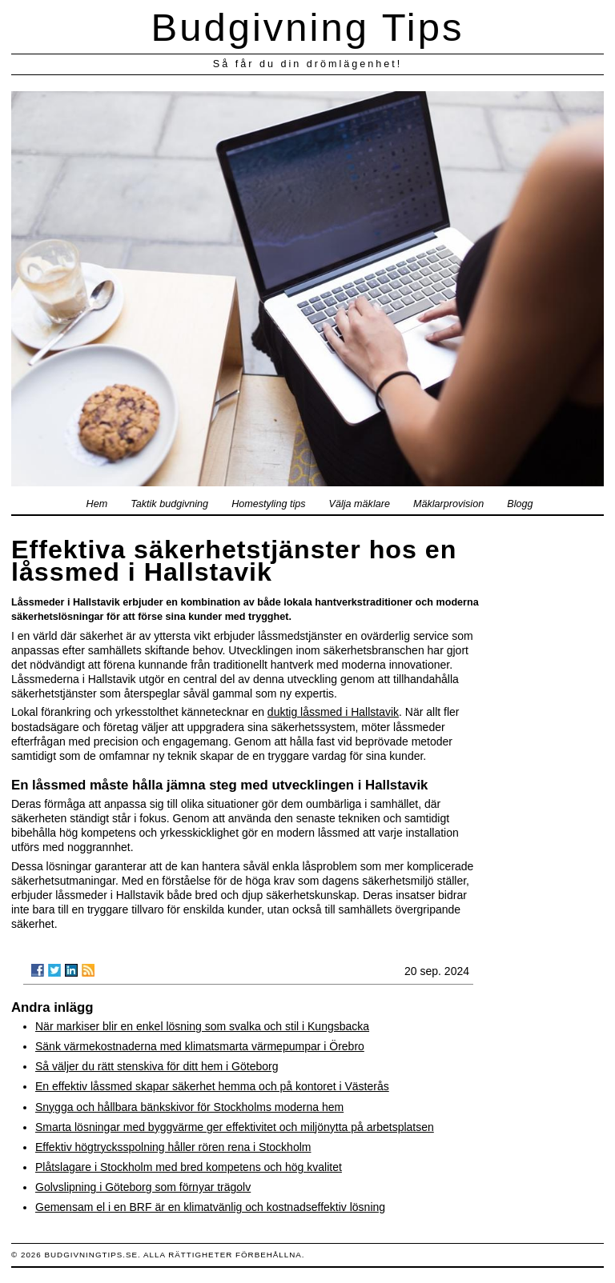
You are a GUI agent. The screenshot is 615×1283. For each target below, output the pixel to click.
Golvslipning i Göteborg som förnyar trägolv (143, 1187)
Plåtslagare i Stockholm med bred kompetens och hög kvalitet (188, 1167)
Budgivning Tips (307, 27)
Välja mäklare (359, 504)
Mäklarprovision (448, 504)
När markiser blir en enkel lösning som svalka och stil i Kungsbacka (202, 1026)
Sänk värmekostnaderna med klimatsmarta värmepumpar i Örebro (199, 1046)
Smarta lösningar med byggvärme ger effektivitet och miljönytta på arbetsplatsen (234, 1127)
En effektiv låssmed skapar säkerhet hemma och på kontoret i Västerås (212, 1086)
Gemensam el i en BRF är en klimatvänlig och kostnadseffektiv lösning (210, 1207)
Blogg (520, 504)
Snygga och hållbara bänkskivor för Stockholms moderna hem (189, 1107)
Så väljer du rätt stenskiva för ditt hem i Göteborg (156, 1066)
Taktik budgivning (169, 504)
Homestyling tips (268, 504)
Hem (97, 504)
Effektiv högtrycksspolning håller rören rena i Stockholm (173, 1147)
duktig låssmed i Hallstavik (333, 711)
